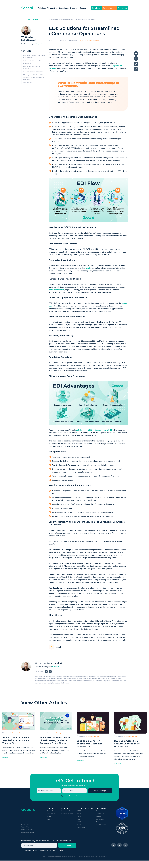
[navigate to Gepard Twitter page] (119, 845)
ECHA (79, 814)
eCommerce (53, 19)
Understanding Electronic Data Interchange (32, 62)
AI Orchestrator (101, 825)
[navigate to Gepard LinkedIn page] (113, 845)
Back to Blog (30, 19)
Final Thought (27, 82)
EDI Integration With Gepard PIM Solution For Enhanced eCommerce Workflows (33, 77)
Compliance (64, 8)
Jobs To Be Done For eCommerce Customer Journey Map (89, 744)
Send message (100, 791)
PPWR (79, 819)
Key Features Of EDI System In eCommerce (32, 67)
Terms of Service (26, 827)
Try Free (98, 822)
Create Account (109, 8)
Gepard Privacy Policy (82, 796)
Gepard (39, 44)
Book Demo (96, 8)
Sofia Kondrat (28, 40)
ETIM (79, 825)
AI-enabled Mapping (67, 814)
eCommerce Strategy (66, 19)
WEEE (79, 817)
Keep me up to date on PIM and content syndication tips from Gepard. (43, 850)
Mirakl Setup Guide (27, 830)
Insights (98, 817)
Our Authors (100, 819)
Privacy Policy (25, 824)
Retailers (49, 817)
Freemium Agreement (27, 833)
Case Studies (100, 814)
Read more (5, 757)
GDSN (79, 822)
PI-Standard (81, 827)
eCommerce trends (80, 19)
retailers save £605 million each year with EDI (94, 430)
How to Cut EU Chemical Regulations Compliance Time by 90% (15, 740)
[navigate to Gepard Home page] (27, 8)
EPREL (79, 811)
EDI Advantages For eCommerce (33, 71)
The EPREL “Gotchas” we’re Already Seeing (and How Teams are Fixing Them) (55, 740)
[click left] (120, 702)
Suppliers (49, 819)
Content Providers (52, 811)
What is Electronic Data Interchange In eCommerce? (34, 56)
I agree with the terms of (70, 796)
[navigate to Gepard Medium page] (125, 845)
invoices (89, 268)
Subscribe (67, 846)
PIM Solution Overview (68, 811)
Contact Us (122, 8)
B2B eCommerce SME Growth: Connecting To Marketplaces (127, 744)
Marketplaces (51, 814)
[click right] (126, 702)
